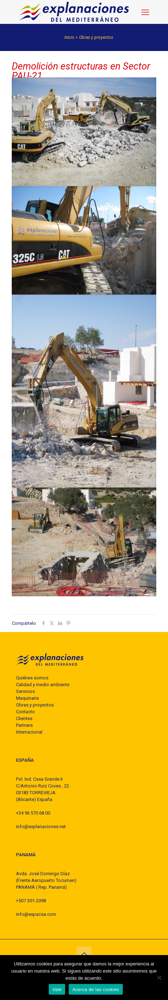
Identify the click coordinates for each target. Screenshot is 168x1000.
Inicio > (71, 37)
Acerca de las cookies (95, 989)
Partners (24, 725)
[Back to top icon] (84, 954)
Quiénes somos (32, 677)
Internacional (29, 732)
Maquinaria (27, 698)
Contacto (25, 711)
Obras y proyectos (96, 37)
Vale (57, 989)
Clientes (24, 718)
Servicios (25, 691)
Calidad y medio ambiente (42, 684)
